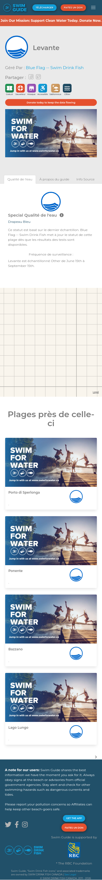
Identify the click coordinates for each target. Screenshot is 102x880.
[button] (93, 7)
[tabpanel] (51, 229)
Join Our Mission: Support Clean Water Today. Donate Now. (51, 21)
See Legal (70, 874)
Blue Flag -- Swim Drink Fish (55, 67)
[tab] (20, 179)
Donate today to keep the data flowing (51, 102)
